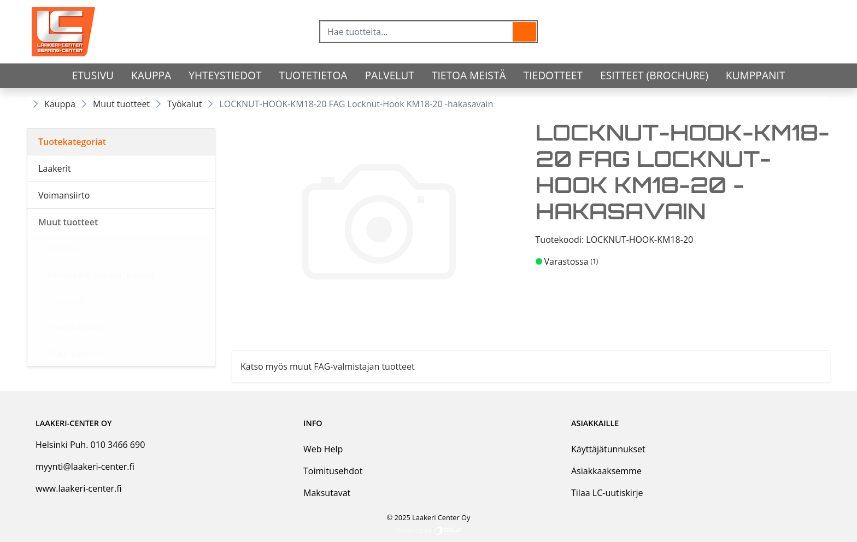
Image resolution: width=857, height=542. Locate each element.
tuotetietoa (313, 75)
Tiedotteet (553, 75)
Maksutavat (326, 493)
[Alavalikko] (203, 168)
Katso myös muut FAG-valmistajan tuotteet (327, 366)
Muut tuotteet (121, 104)
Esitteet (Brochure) (654, 75)
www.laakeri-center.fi (79, 488)
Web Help (323, 449)
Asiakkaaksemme (606, 471)
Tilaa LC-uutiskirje (607, 493)
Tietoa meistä (469, 75)
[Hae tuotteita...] (416, 31)
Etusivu (93, 75)
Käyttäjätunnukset (608, 449)
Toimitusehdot (332, 471)
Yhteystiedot (225, 75)
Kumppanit (755, 75)
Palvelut (389, 75)
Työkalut (184, 104)
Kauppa (151, 75)
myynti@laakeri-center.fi (85, 467)
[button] (524, 31)
